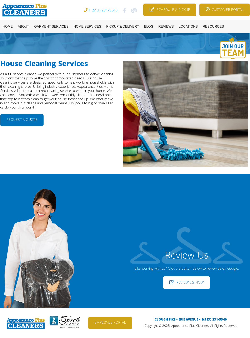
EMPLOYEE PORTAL (110, 323)
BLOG (148, 26)
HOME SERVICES (87, 26)
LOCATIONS (188, 26)
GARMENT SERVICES (51, 26)
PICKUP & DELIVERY (122, 26)
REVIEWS (166, 26)
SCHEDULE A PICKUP (170, 10)
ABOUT (23, 26)
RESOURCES (213, 26)
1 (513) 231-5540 (103, 11)
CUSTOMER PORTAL (225, 10)
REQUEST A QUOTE (21, 120)
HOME (8, 26)
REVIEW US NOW (186, 283)
